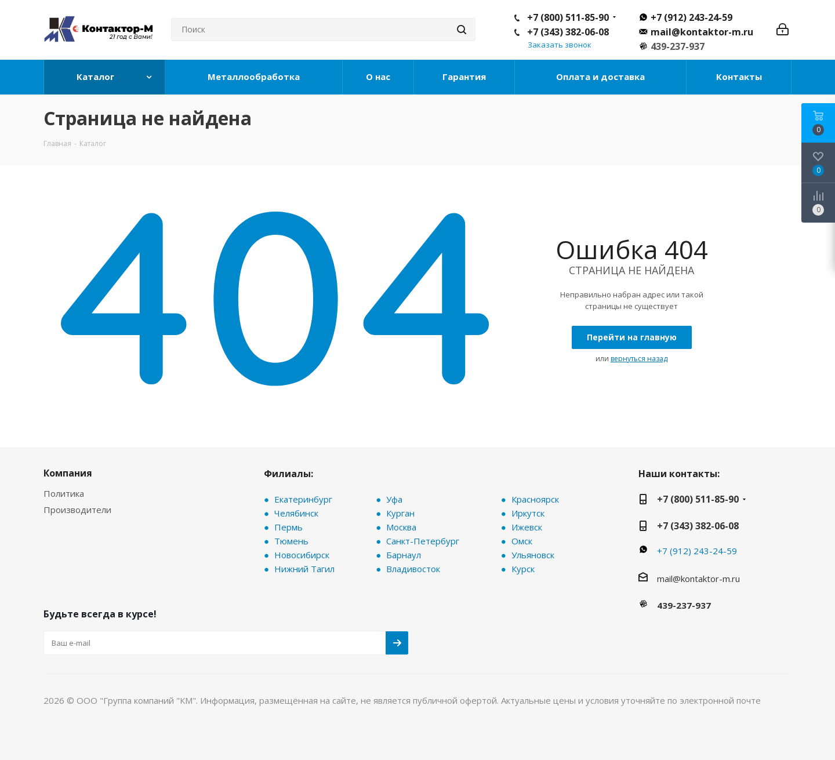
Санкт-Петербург (422, 541)
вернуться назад (639, 358)
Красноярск (535, 499)
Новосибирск (301, 555)
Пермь (288, 527)
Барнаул (403, 555)
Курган (400, 513)
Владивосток (413, 568)
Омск (521, 541)
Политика (63, 493)
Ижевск (526, 527)
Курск (523, 568)
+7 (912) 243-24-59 (691, 17)
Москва (401, 527)
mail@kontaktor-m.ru (702, 32)
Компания (67, 473)
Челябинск (296, 513)
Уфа (394, 499)
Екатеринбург (303, 499)
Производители (77, 509)
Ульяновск (532, 555)
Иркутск (527, 513)
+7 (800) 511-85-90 (568, 17)
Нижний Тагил (304, 568)
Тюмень (291, 541)
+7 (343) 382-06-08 (568, 32)
